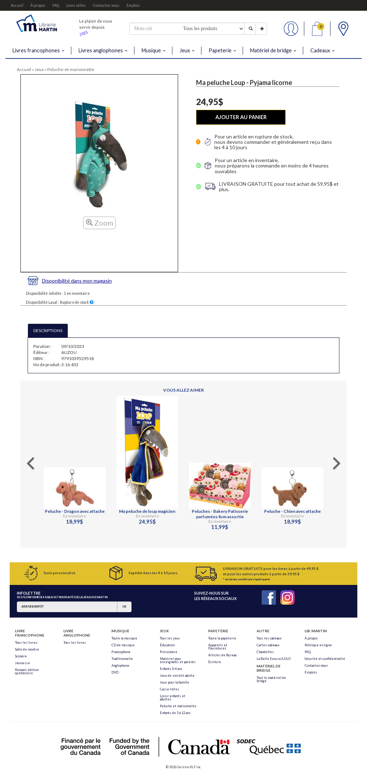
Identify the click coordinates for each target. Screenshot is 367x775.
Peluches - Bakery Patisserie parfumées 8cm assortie (220, 514)
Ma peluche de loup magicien (147, 511)
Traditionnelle (122, 659)
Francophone (120, 652)
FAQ (55, 5)
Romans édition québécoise (27, 671)
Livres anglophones (103, 50)
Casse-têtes (169, 689)
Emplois (133, 5)
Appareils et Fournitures (217, 646)
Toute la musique (124, 638)
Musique (154, 50)
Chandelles (265, 652)
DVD (115, 672)
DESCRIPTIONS (47, 330)
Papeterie (222, 50)
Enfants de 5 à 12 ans (175, 713)
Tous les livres (26, 642)
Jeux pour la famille (174, 682)
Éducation (167, 645)
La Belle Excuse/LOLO (274, 659)
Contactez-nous (106, 5)
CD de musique (123, 645)
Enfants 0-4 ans (171, 669)
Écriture (214, 662)
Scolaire (21, 656)
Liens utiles (76, 5)
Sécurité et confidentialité (325, 659)
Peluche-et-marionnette (70, 69)
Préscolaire (168, 652)
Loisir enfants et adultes (172, 697)
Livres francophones (39, 50)
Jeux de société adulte (177, 675)
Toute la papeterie (222, 638)
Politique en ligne (318, 645)
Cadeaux (322, 50)
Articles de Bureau (222, 655)
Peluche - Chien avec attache (292, 511)
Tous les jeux (170, 638)
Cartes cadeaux (268, 645)
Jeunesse (22, 663)
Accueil (17, 5)
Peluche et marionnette (178, 706)
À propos (37, 5)
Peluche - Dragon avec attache (75, 511)
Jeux (187, 50)
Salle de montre (27, 649)
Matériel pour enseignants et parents (178, 660)
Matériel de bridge (273, 50)
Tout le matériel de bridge (271, 679)
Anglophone (120, 665)
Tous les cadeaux (269, 638)
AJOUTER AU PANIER (241, 117)
